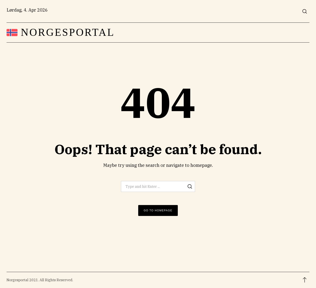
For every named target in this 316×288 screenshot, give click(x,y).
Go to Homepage (158, 210)
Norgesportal (68, 32)
